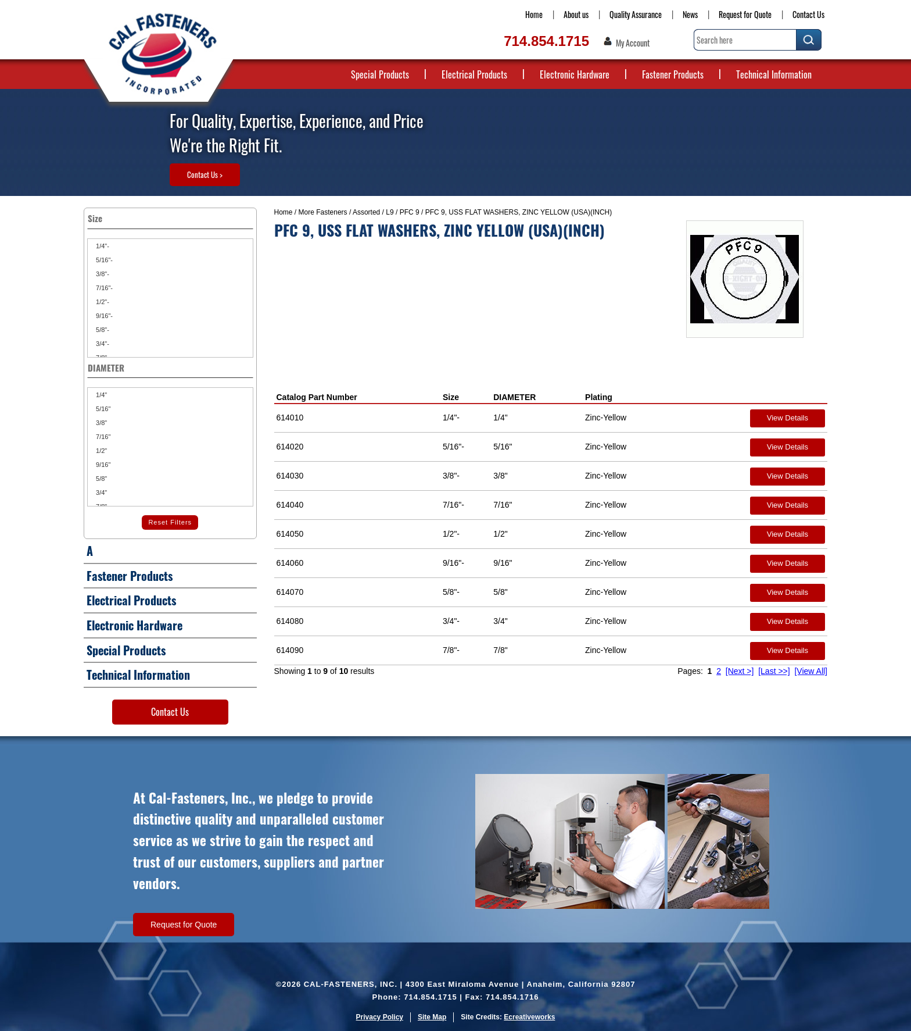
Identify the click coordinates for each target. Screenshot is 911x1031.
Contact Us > (205, 174)
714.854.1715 (546, 41)
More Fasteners (323, 212)
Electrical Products (474, 74)
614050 (290, 533)
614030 (290, 475)
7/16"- (103, 287)
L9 (389, 212)
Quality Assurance (635, 14)
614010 (290, 417)
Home (534, 14)
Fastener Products (673, 74)
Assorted (366, 212)
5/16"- (103, 259)
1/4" (100, 394)
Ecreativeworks (529, 1017)
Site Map (432, 1017)
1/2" (100, 450)
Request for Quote (745, 14)
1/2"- (101, 301)
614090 (290, 650)
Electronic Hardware (574, 74)
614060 (290, 563)
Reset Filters (170, 522)
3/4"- (101, 343)
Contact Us (808, 14)
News (690, 14)
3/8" (100, 422)
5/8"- (101, 329)
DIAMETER (514, 397)
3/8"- (101, 273)
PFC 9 (409, 212)
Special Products (380, 74)
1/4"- (101, 245)
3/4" (100, 492)
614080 (290, 621)
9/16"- (103, 315)
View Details (787, 417)
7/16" (102, 436)
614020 (290, 446)
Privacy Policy (379, 1017)
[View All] (810, 671)
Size (451, 397)
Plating (598, 397)
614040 (290, 504)
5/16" (102, 408)
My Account (633, 43)
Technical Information (774, 74)
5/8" (100, 478)
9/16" (102, 464)
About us (576, 14)
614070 (290, 592)
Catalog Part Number (317, 397)
